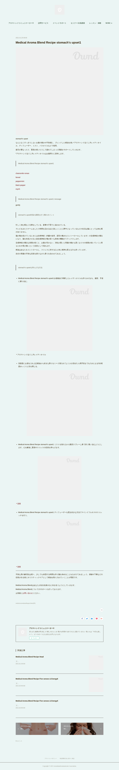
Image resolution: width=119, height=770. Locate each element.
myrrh (18, 189)
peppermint (20, 181)
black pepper (20, 185)
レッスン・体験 (95, 23)
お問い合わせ (28, 593)
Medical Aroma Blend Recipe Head (30, 657)
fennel (18, 177)
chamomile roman (22, 173)
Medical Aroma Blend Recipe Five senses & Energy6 (37, 679)
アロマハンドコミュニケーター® (21, 23)
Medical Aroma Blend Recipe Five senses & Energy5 (37, 701)
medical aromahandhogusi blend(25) (25, 603)
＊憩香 (18, 504)
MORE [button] (108, 23)
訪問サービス (43, 23)
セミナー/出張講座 (78, 23)
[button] (21, 23)
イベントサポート (59, 23)
